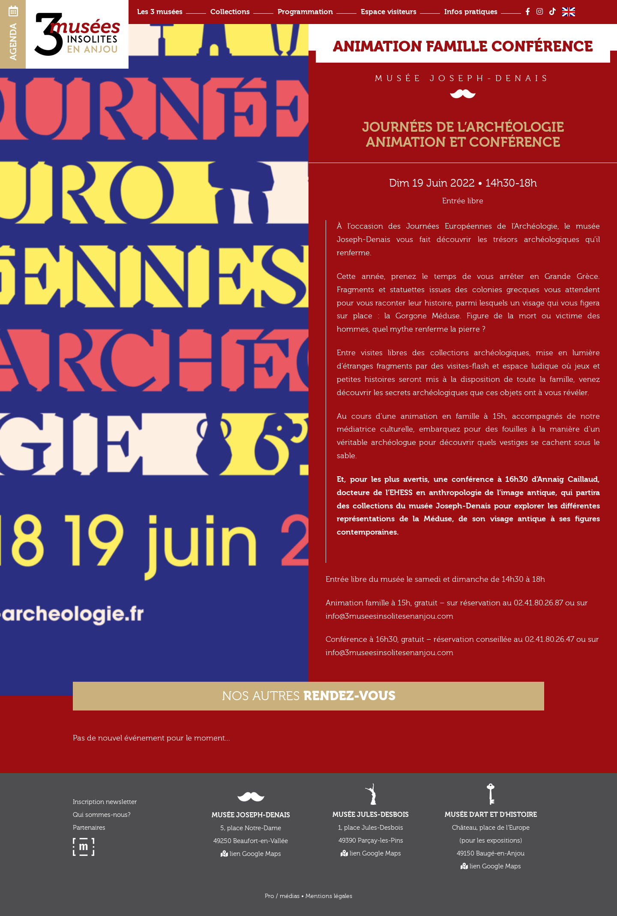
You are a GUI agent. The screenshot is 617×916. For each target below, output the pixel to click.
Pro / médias (282, 896)
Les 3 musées (160, 12)
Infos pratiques (470, 12)
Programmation (305, 12)
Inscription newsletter (105, 802)
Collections (230, 12)
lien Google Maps (251, 854)
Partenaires (89, 827)
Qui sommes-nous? (101, 815)
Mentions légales (329, 896)
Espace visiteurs (388, 12)
